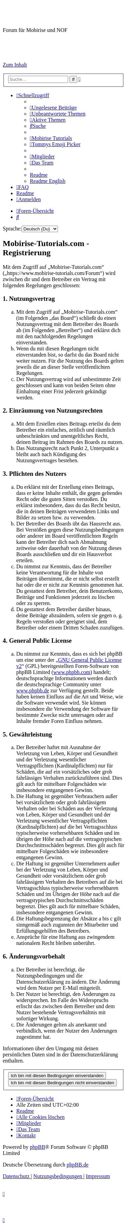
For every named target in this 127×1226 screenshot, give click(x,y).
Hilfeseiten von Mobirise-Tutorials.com (39, 42)
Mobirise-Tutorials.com (57, 13)
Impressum (15, 53)
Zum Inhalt (15, 65)
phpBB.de (77, 1165)
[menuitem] (53, 107)
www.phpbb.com (71, 672)
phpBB (37, 1147)
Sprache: (12, 228)
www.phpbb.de (32, 690)
